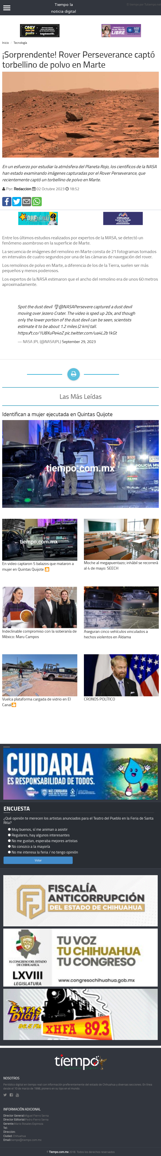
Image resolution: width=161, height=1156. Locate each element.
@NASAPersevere (75, 306)
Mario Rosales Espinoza (23, 1124)
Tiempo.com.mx (59, 1152)
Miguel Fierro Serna (26, 1115)
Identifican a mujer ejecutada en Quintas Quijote (57, 414)
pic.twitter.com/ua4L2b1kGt (91, 333)
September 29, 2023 (79, 341)
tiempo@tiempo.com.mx (22, 1140)
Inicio (5, 42)
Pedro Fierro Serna (26, 1119)
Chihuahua (14, 1136)
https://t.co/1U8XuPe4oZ (41, 333)
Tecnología (20, 42)
